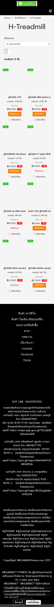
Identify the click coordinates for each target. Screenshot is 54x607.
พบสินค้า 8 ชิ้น (12, 59)
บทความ (27, 337)
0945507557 (29, 475)
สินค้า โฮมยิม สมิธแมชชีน (27, 319)
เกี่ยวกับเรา (27, 343)
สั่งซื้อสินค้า (14, 113)
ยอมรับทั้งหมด (33, 602)
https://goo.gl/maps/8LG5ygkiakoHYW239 (30, 492)
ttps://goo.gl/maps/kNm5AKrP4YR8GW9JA (31, 462)
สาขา (27, 331)
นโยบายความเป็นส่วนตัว (36, 594)
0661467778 (33, 445)
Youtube (27, 348)
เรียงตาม (10, 38)
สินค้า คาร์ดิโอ (27, 313)
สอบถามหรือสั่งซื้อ (27, 325)
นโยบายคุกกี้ (13, 597)
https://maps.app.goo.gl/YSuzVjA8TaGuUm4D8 (30, 432)
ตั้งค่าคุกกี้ (19, 602)
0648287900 (29, 419)
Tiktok (27, 360)
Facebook (27, 354)
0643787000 (33, 402)
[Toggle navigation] (50, 11)
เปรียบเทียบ (16, 119)
